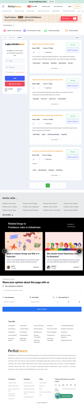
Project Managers (52, 332)
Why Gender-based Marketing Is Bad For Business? (63, 255)
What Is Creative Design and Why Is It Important (23, 255)
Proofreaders (23, 332)
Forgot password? (20, 72)
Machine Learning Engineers (66, 336)
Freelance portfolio (29, 386)
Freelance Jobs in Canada (30, 203)
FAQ (40, 395)
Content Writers (24, 329)
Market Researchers (66, 340)
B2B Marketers (38, 332)
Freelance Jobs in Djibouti (71, 210)
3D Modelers (11, 332)
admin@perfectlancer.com (69, 389)
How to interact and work (13, 390)
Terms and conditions (45, 392)
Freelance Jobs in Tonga (9, 210)
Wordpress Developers (67, 329)
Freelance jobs (46, 6)
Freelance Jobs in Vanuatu (9, 207)
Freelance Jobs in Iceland (50, 207)
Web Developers (38, 329)
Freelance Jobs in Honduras (30, 210)
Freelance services (29, 389)
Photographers (24, 335)
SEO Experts (23, 325)
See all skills (6, 215)
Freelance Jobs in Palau (9, 203)
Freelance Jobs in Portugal (71, 207)
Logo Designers (12, 335)
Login (69, 6)
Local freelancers (28, 397)
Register (77, 6)
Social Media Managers (67, 325)
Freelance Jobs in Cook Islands (51, 210)
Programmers (51, 335)
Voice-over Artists (52, 329)
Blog (40, 389)
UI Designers (11, 325)
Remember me (10, 72)
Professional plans (13, 386)
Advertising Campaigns (50, 339)
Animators (50, 325)
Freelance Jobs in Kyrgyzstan (31, 207)
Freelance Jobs (11, 37)
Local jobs (11, 398)
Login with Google (15, 84)
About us (41, 386)
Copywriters (64, 332)
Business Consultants (37, 336)
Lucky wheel (42, 383)
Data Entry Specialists (37, 341)
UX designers (11, 329)
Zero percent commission (11, 394)
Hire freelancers (58, 6)
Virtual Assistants (39, 325)
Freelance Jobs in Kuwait (50, 203)
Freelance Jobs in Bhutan (70, 203)
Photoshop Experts (11, 339)
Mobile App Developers (23, 339)
